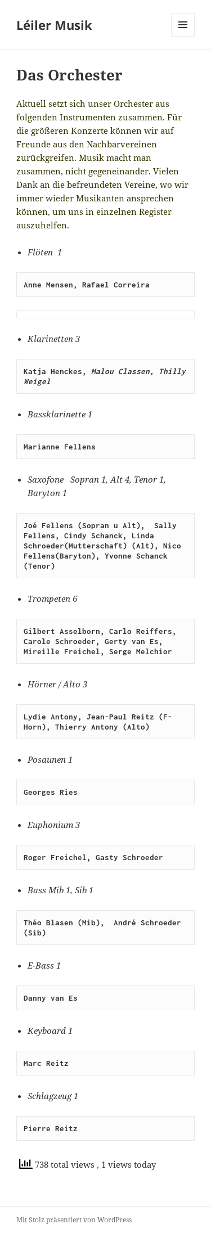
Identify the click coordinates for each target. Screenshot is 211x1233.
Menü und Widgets (183, 36)
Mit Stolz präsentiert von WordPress (74, 1220)
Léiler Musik (54, 24)
